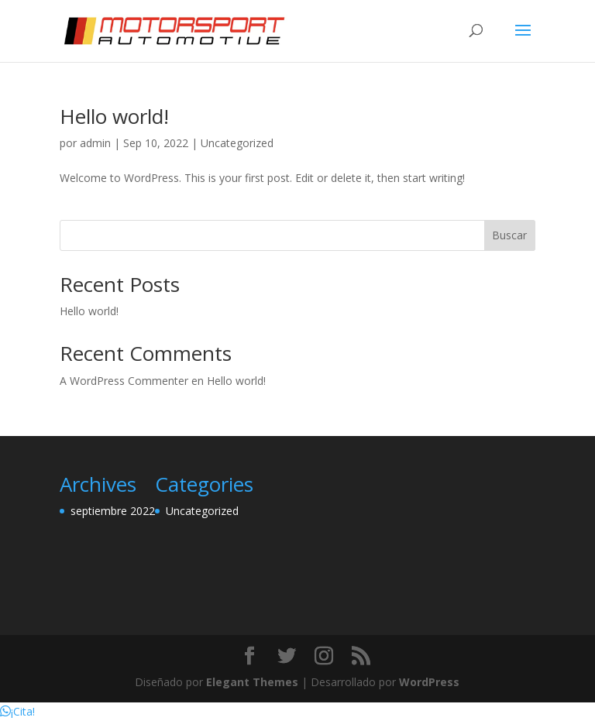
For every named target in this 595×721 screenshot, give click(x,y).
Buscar (509, 235)
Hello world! (114, 116)
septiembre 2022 (113, 510)
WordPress (429, 682)
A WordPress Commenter (124, 380)
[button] (17, 711)
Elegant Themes (252, 682)
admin (95, 143)
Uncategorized (237, 143)
